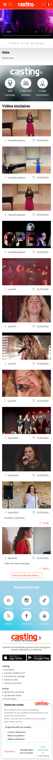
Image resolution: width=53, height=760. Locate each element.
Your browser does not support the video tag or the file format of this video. (26, 24)
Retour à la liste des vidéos (25, 575)
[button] (44, 4)
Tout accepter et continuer (43, 751)
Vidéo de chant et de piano (17, 563)
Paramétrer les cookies (26, 751)
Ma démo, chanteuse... (15, 517)
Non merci (10, 751)
